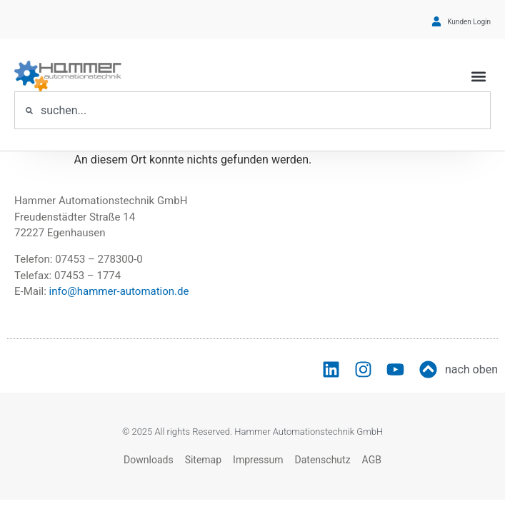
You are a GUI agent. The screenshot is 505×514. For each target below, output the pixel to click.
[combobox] (252, 110)
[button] (479, 76)
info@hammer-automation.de (119, 291)
